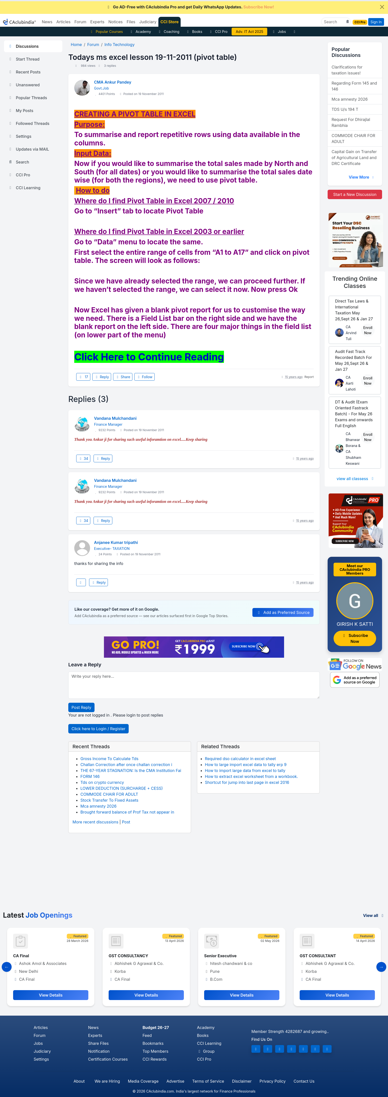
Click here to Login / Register (98, 728)
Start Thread (24, 59)
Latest (38, 915)
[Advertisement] (194, 874)
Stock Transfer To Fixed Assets (109, 800)
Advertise (175, 1081)
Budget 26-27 (156, 1027)
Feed (147, 1035)
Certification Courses (108, 1059)
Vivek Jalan (249, 31)
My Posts (20, 110)
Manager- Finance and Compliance (46, 955)
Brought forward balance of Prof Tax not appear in (127, 812)
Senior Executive (316, 955)
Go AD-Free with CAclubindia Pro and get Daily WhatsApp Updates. (190, 6)
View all (374, 915)
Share (122, 377)
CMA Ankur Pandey (112, 82)
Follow (144, 377)
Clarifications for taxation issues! (347, 70)
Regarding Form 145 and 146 (354, 86)
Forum (40, 1035)
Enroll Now (367, 330)
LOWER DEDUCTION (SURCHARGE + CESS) (121, 788)
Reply (102, 377)
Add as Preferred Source (283, 612)
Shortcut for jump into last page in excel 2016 (247, 782)
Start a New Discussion (354, 194)
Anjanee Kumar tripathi (116, 542)
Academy (140, 31)
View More (362, 177)
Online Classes (354, 282)
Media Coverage (143, 1081)
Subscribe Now (355, 638)
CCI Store (169, 21)
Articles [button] (63, 21)
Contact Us (304, 1081)
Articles (41, 1027)
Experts (95, 1035)
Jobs (278, 31)
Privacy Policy (273, 1081)
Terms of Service (208, 1081)
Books (194, 31)
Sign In (376, 22)
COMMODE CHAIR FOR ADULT (109, 794)
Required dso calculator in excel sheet (240, 758)
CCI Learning (24, 187)
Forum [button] (80, 21)
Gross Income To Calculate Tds (109, 758)
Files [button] (131, 21)
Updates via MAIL (28, 149)
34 (83, 458)
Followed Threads (28, 123)
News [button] (47, 21)
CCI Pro (218, 31)
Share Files (98, 1043)
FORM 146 (90, 776)
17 (83, 377)
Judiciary (42, 1051)
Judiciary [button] (148, 21)
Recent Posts (24, 72)
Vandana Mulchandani (115, 418)
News (93, 1027)
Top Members (155, 1051)
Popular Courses (106, 31)
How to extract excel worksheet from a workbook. (251, 776)
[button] (346, 22)
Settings (19, 136)
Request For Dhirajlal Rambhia (351, 122)
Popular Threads (27, 97)
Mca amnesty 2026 (98, 806)
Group (206, 1051)
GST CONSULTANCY (224, 955)
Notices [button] (115, 21)
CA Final (116, 955)
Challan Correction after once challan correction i (126, 764)
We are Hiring (107, 1081)
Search (18, 162)
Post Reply (81, 707)
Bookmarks (153, 1043)
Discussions (23, 46)
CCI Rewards (155, 1059)
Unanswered (24, 84)
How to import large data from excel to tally (245, 770)
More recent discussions (95, 821)
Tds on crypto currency (102, 782)
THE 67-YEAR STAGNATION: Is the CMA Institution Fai (130, 770)
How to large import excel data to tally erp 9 (246, 764)
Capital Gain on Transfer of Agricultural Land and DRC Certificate (354, 157)
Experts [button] (97, 21)
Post (126, 821)
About (79, 1081)
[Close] (382, 7)
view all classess (356, 478)
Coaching (168, 31)
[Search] (333, 22)
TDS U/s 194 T (345, 109)
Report (309, 377)
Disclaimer (242, 1081)
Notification (99, 1051)
